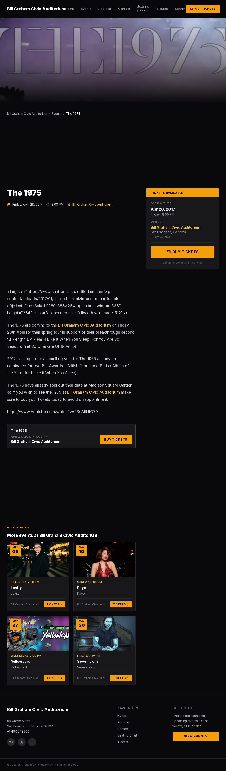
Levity (16, 587)
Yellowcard (20, 661)
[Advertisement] (113, 152)
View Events (196, 736)
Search (180, 9)
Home (69, 9)
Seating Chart (143, 9)
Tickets (162, 9)
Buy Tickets (115, 439)
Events (86, 9)
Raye (81, 587)
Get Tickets (202, 8)
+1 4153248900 (18, 731)
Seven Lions (88, 661)
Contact (124, 9)
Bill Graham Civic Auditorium (27, 113)
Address (104, 9)
